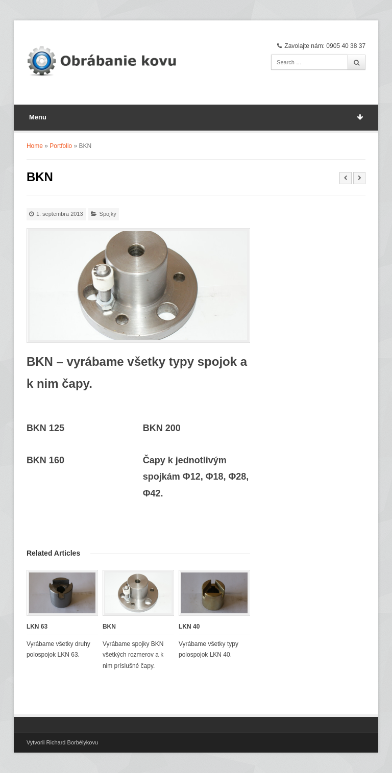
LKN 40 (189, 626)
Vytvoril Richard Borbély (56, 742)
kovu (92, 742)
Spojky (108, 214)
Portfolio (61, 145)
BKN (109, 626)
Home (35, 145)
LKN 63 (37, 626)
